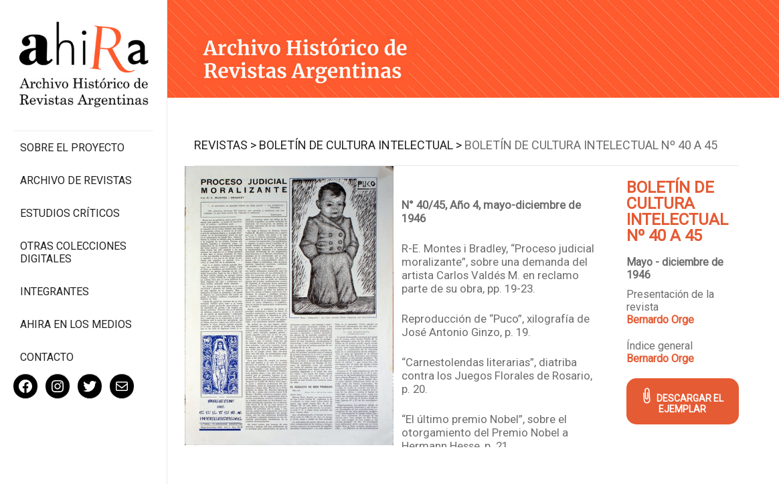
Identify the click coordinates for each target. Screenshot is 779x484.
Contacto (47, 357)
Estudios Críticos (70, 213)
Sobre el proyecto (72, 147)
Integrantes (54, 291)
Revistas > (225, 145)
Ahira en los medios (76, 324)
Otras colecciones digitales (73, 252)
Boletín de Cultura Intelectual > (360, 145)
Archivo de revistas (76, 180)
